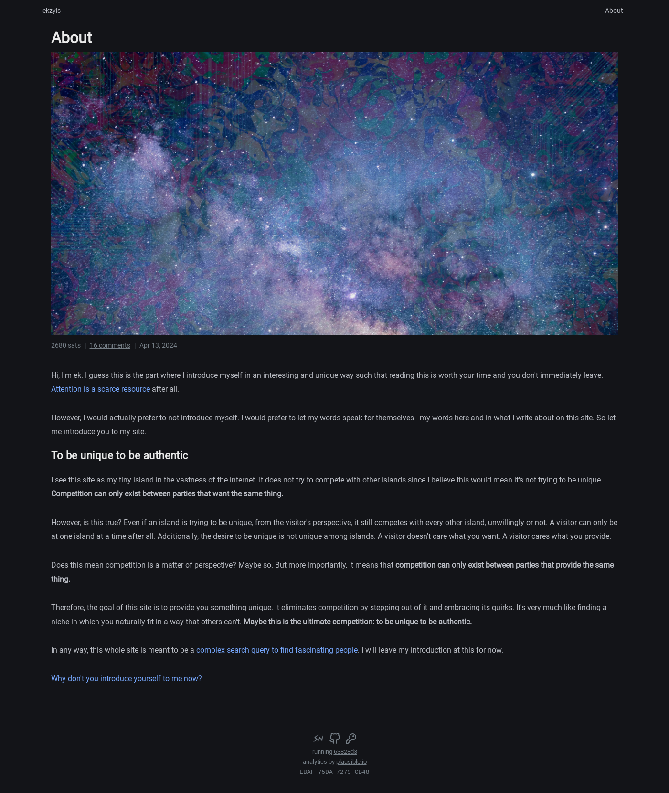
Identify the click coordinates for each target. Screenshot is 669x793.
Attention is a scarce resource (100, 389)
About (614, 10)
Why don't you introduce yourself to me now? (126, 678)
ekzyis (51, 10)
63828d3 (345, 751)
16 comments (110, 345)
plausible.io (351, 761)
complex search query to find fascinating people (277, 649)
